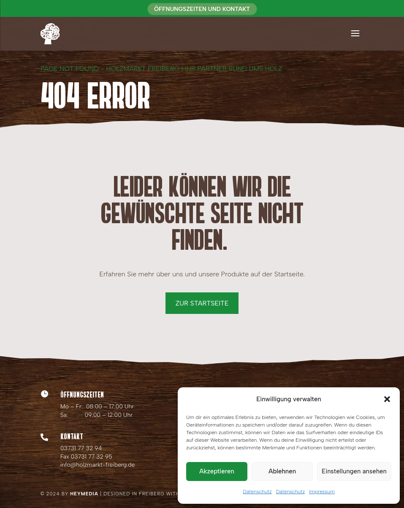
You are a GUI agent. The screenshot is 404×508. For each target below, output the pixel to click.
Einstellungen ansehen (354, 471)
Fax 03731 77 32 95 (86, 456)
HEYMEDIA (84, 494)
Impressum (322, 491)
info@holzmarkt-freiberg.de (97, 464)
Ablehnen (282, 471)
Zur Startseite (201, 303)
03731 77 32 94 (81, 448)
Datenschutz (257, 491)
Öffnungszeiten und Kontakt (202, 9)
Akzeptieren (216, 471)
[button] (387, 399)
